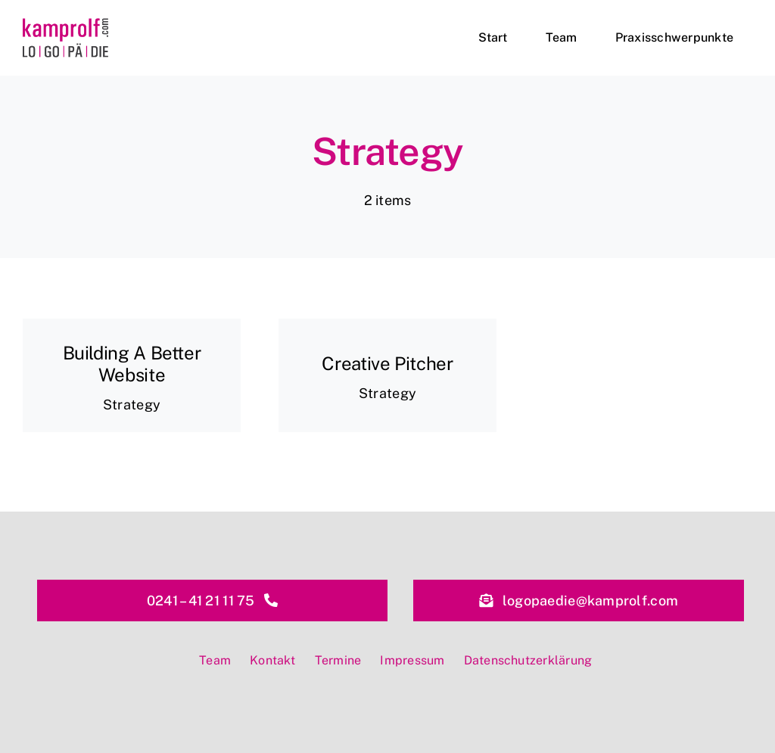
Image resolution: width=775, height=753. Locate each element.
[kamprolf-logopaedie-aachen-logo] (65, 25)
